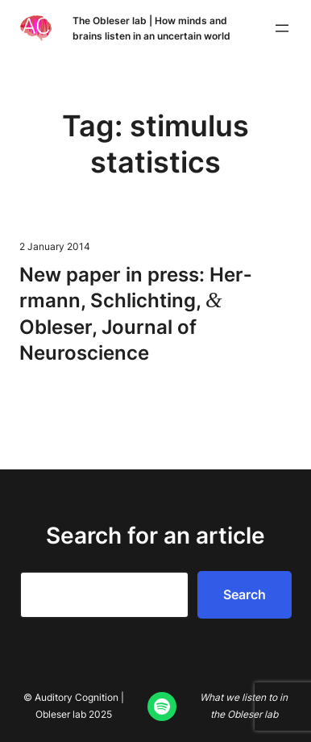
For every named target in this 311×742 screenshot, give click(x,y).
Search (244, 594)
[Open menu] (282, 28)
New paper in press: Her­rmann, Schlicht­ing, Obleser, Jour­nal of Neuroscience (135, 314)
